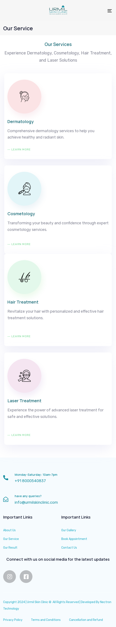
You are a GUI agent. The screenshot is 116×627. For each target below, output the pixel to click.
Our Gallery (68, 530)
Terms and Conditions (46, 620)
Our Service (11, 539)
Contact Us (69, 547)
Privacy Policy (12, 620)
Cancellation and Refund (86, 620)
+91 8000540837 (30, 481)
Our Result (10, 547)
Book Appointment (74, 539)
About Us (9, 530)
